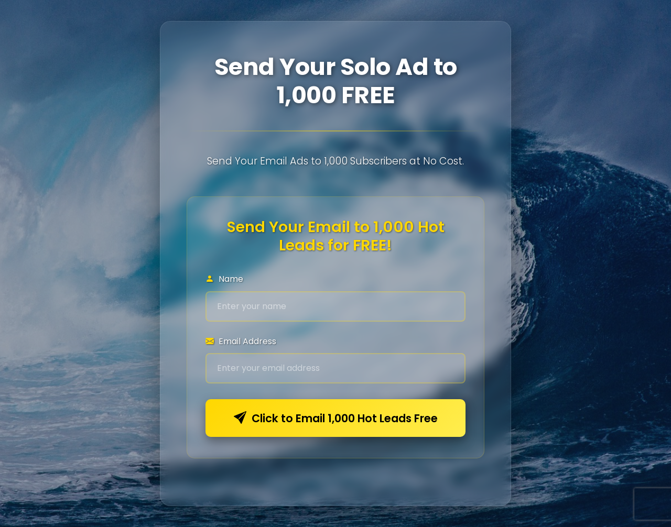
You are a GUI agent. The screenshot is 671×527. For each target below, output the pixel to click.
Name (224, 279)
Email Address (240, 341)
